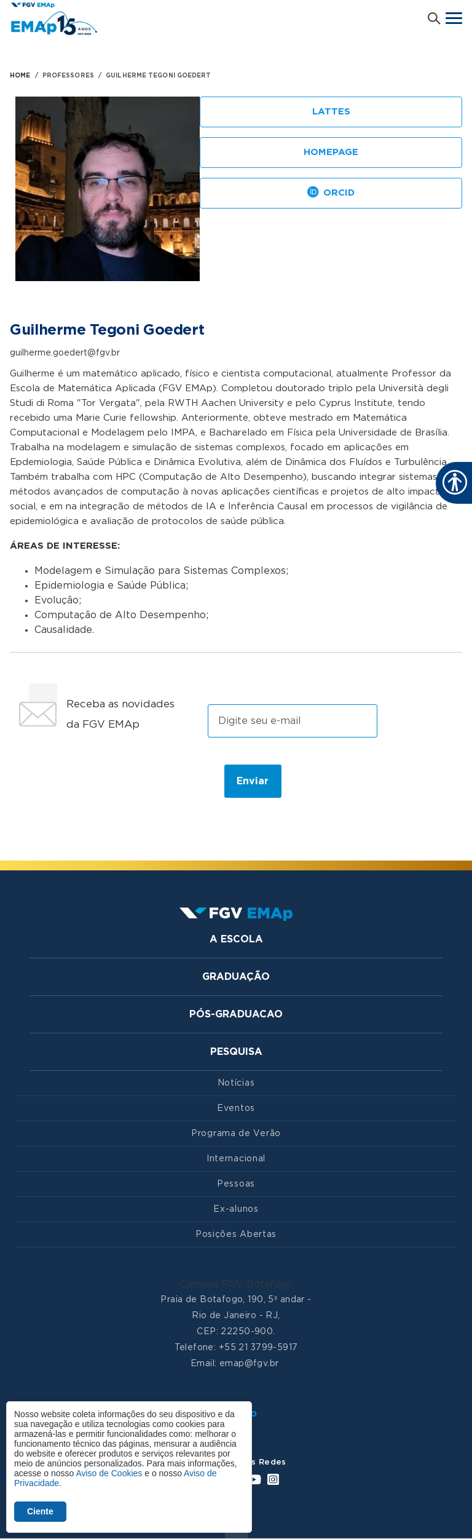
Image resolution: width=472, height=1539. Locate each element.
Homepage (331, 152)
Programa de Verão (236, 1133)
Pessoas (236, 1184)
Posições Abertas (236, 1234)
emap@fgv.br (249, 1363)
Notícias (236, 1083)
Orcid (331, 193)
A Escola (236, 939)
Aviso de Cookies (109, 1473)
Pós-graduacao (236, 1014)
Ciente (40, 1511)
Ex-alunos (235, 1209)
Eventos (236, 1108)
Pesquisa (236, 1052)
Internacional (236, 1159)
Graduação (236, 977)
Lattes (331, 111)
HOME (20, 76)
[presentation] (112, 781)
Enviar (253, 781)
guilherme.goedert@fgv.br (65, 353)
